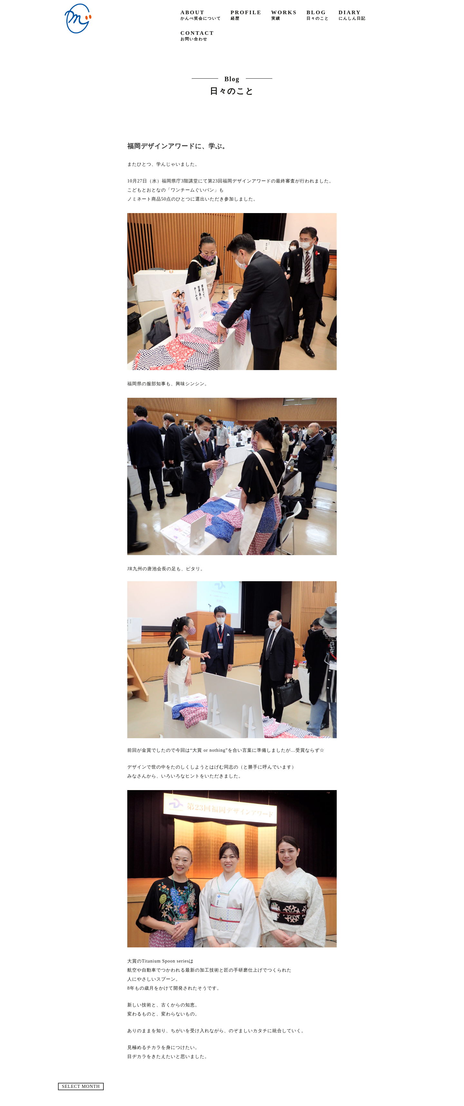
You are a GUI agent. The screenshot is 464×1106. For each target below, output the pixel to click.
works (284, 15)
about (200, 15)
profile (246, 15)
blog (317, 15)
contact (197, 35)
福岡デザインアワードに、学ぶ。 (178, 146)
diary (352, 15)
